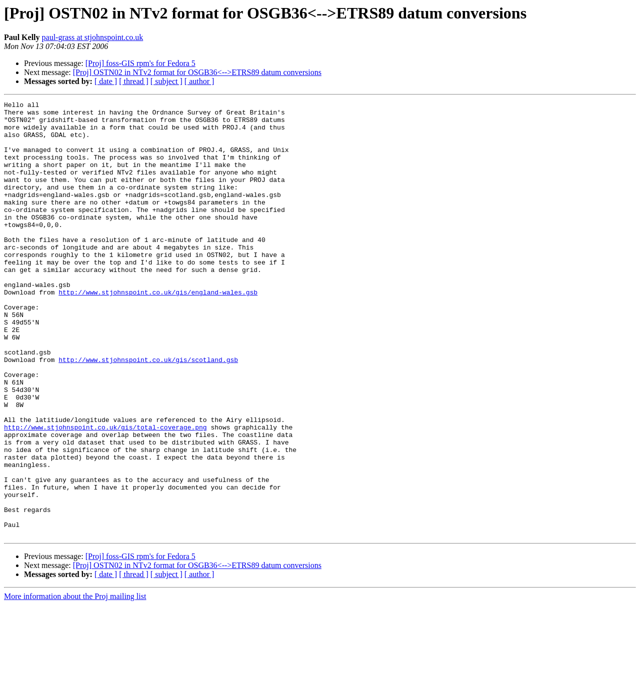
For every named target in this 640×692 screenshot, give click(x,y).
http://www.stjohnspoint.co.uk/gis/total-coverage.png (105, 493)
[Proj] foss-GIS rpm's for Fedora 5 (141, 63)
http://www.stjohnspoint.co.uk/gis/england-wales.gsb (158, 331)
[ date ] (105, 81)
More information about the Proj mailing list (75, 683)
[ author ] (199, 81)
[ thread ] (133, 81)
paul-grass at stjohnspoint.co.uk (93, 37)
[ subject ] (166, 81)
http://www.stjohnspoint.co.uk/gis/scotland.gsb (148, 412)
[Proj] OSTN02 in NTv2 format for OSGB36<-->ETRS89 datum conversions (197, 72)
